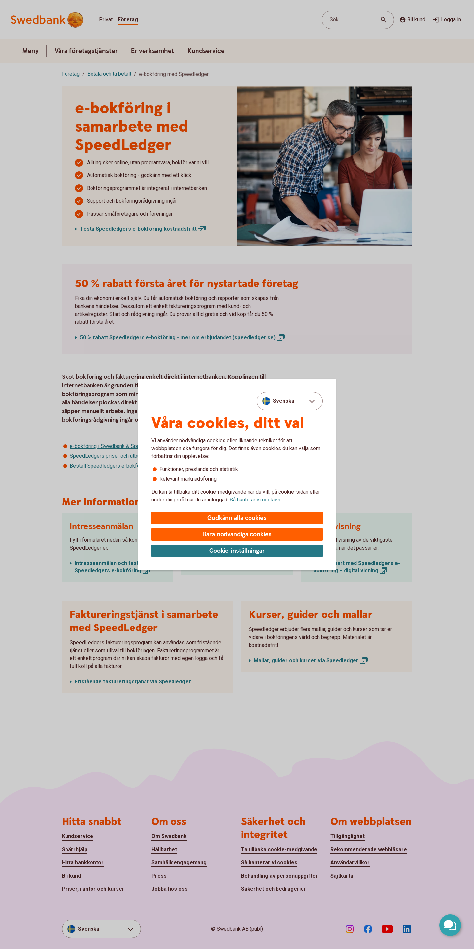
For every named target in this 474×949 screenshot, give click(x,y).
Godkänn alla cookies (237, 518)
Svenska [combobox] (283, 401)
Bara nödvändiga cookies (237, 534)
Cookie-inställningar (237, 551)
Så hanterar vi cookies (255, 500)
